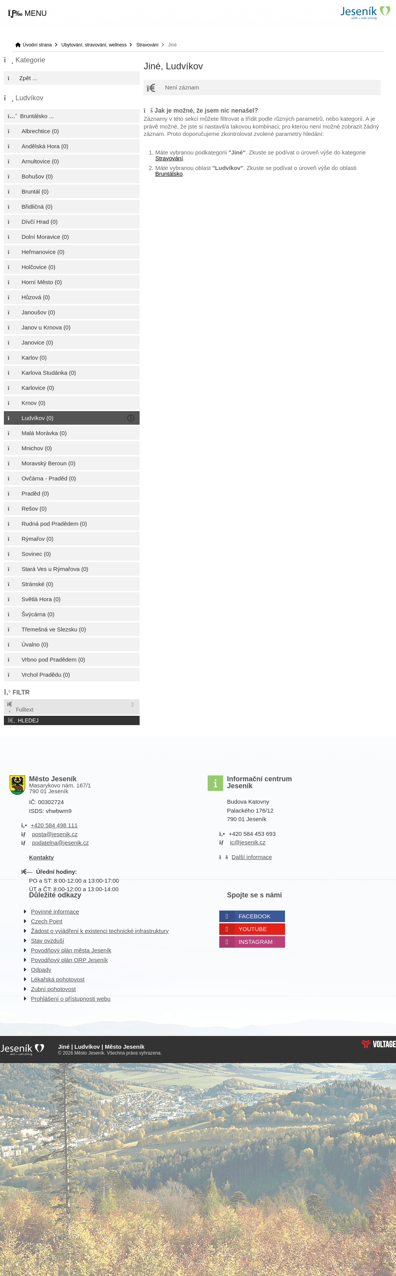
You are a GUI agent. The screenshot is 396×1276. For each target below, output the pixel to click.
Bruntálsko (169, 173)
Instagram (256, 941)
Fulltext (19, 707)
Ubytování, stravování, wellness (94, 45)
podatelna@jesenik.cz (60, 842)
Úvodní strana (365, 13)
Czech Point (46, 921)
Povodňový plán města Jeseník (71, 950)
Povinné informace (55, 911)
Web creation (378, 1044)
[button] (27, 13)
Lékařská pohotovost (57, 979)
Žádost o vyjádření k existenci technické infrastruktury (100, 931)
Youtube (253, 929)
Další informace (252, 857)
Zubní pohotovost (53, 989)
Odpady (41, 969)
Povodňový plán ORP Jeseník (69, 960)
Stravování (147, 45)
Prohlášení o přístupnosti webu (71, 998)
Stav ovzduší (47, 940)
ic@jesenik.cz (248, 842)
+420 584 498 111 (54, 825)
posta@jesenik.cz (55, 834)
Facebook (255, 916)
